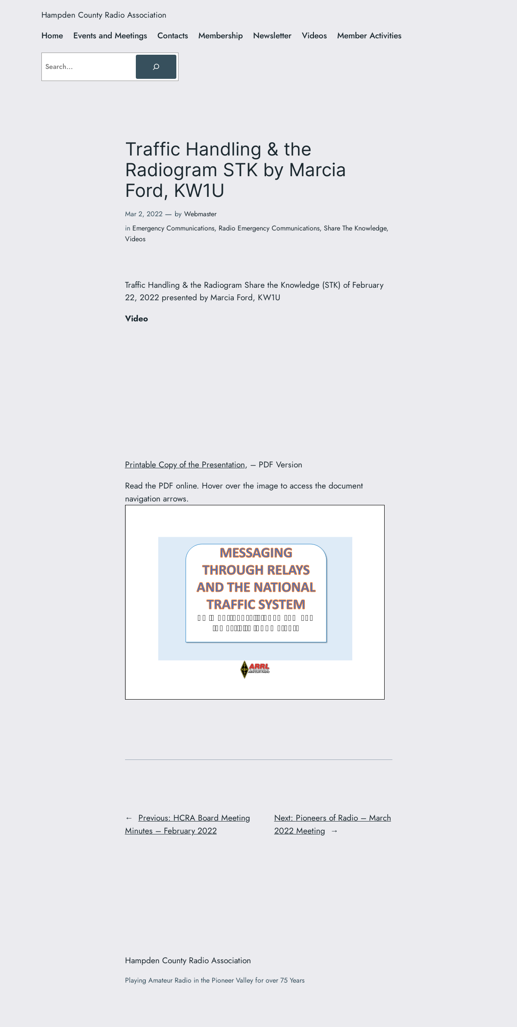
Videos (135, 239)
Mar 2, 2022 (144, 214)
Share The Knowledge (355, 228)
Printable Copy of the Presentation (185, 464)
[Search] (156, 67)
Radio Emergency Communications (269, 228)
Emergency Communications (173, 228)
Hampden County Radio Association (103, 15)
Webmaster (200, 214)
